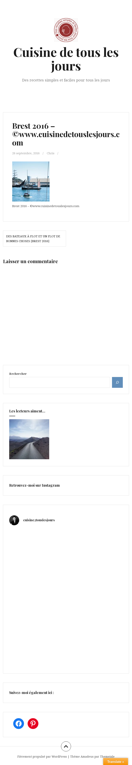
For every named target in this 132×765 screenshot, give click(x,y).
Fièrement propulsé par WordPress (42, 756)
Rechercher (18, 374)
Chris (50, 153)
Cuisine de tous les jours (66, 58)
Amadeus (87, 756)
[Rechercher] (117, 382)
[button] (31, 181)
